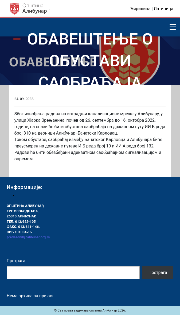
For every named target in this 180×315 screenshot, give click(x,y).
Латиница (163, 8)
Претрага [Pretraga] (157, 272)
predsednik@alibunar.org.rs (28, 237)
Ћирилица (140, 8)
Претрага (16, 260)
